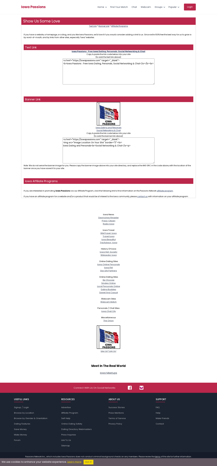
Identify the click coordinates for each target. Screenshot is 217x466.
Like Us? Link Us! (108, 350)
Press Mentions (116, 412)
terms (157, 456)
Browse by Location (24, 412)
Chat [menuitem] (134, 7)
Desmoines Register (108, 217)
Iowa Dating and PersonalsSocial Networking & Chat (108, 127)
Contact (160, 423)
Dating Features (22, 423)
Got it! (88, 462)
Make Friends (162, 418)
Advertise (66, 407)
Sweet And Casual (108, 292)
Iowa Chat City (108, 311)
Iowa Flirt (108, 267)
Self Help (65, 418)
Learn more (74, 462)
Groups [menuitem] (158, 7)
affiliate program (165, 190)
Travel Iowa (108, 236)
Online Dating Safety (71, 423)
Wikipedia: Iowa (109, 255)
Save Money (20, 429)
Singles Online (108, 283)
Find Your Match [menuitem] (119, 7)
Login (26, 407)
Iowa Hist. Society (108, 251)
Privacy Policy (115, 423)
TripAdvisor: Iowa (108, 242)
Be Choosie (108, 280)
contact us (142, 196)
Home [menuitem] (101, 7)
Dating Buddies (108, 289)
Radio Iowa (108, 223)
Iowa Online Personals (108, 264)
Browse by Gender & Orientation (30, 418)
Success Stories (117, 407)
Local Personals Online (108, 286)
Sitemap (65, 445)
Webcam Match (108, 301)
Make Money (20, 434)
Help (158, 412)
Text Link (93, 26)
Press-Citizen (108, 220)
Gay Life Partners (108, 270)
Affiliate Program (69, 412)
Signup (17, 407)
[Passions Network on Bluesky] (141, 388)
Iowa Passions (33, 7)
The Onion (108, 320)
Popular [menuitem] (173, 7)
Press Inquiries (68, 434)
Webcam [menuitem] (146, 7)
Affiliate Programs (119, 26)
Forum (17, 440)
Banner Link (104, 26)
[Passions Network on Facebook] (130, 388)
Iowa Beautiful (108, 239)
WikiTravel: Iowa (108, 233)
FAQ (158, 407)
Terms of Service (117, 418)
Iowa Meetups (108, 373)
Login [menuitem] (190, 6)
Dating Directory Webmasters (76, 429)
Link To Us (66, 440)
